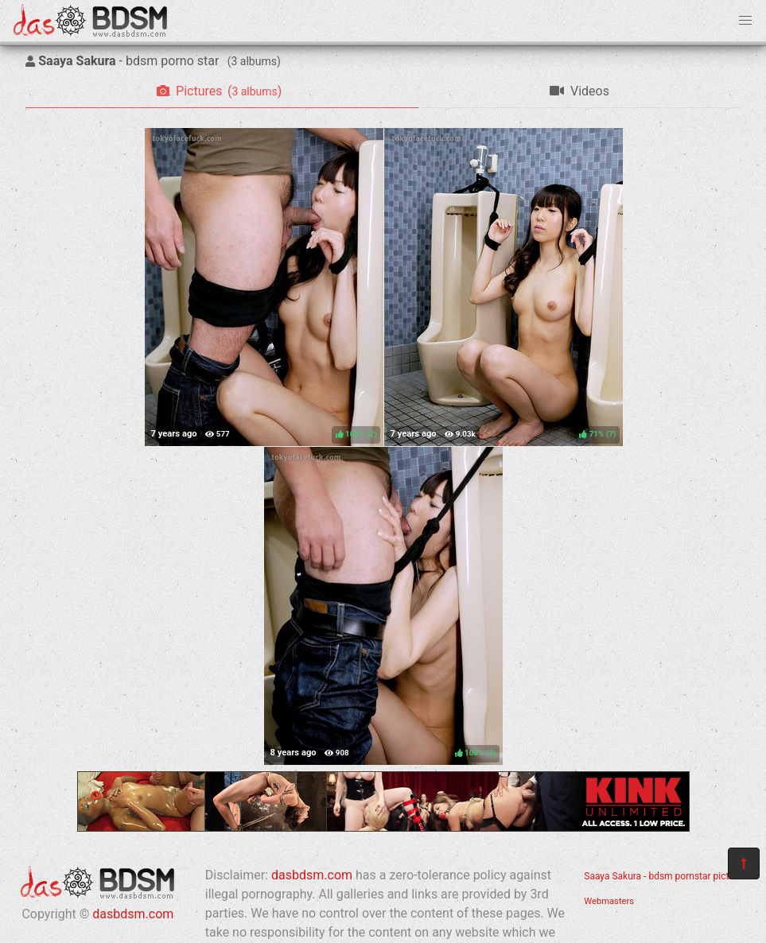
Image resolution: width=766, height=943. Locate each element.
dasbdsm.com (132, 914)
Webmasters (609, 901)
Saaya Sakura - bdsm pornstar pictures (665, 876)
